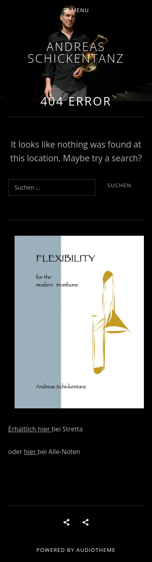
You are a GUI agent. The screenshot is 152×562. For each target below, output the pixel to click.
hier (45, 429)
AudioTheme (96, 550)
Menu (80, 10)
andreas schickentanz (76, 52)
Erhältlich (23, 429)
